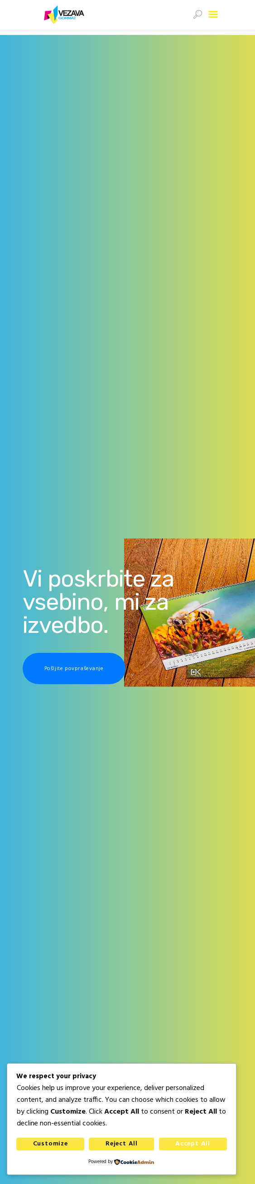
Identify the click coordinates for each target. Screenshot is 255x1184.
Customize (50, 1144)
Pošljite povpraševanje (74, 668)
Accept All (192, 1144)
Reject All (122, 1144)
